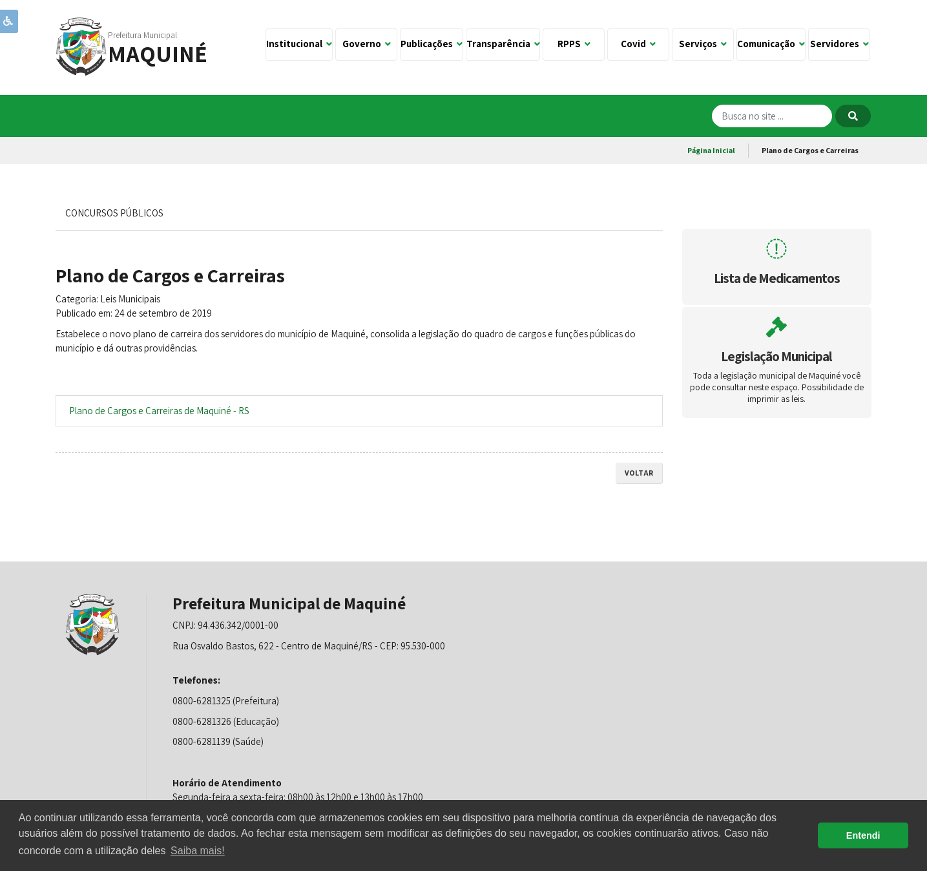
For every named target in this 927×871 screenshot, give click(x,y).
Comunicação (771, 43)
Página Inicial (711, 150)
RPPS (573, 43)
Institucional (299, 43)
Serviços (703, 43)
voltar (639, 472)
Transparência (503, 43)
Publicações (432, 43)
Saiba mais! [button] (198, 850)
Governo (366, 43)
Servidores (839, 43)
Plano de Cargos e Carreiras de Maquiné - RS (159, 410)
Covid (638, 43)
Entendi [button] (863, 835)
